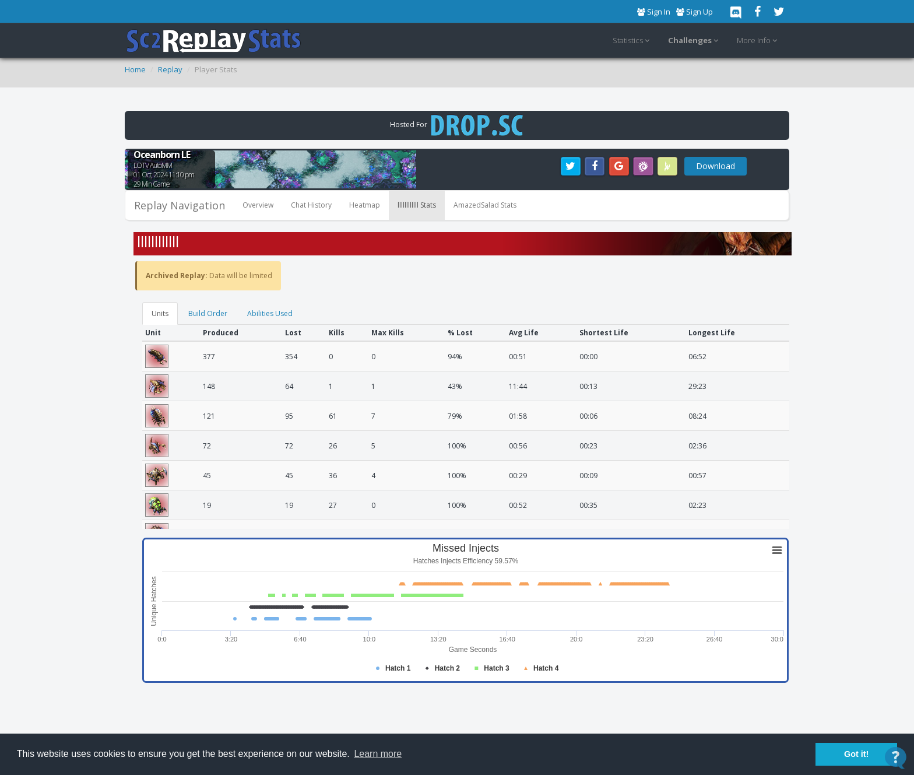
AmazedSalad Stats (485, 205)
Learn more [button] (378, 754)
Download (715, 165)
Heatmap (364, 205)
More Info (759, 41)
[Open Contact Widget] (895, 757)
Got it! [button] (856, 754)
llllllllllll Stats (417, 205)
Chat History (311, 205)
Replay (170, 69)
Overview (257, 205)
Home (135, 69)
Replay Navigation (179, 205)
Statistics (633, 41)
